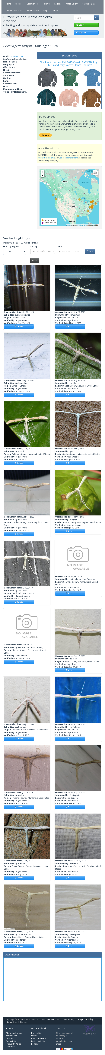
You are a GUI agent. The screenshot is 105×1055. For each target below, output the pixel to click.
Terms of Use (53, 1019)
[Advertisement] (52, 979)
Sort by (33, 246)
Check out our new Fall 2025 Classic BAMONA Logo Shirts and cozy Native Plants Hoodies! (69, 64)
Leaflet (68, 225)
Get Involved (33, 3)
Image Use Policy (85, 1019)
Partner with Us (38, 1041)
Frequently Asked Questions (13, 1045)
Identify (47, 3)
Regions (57, 3)
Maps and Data (89, 3)
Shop (45, 10)
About (18, 3)
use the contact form (68, 157)
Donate (55, 10)
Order (59, 246)
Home (8, 3)
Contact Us (12, 1022)
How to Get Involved (36, 1034)
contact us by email (47, 157)
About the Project (14, 1033)
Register (34, 1044)
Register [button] (81, 32)
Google (82, 225)
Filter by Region (11, 246)
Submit (90, 251)
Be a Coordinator (38, 1038)
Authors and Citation (11, 1037)
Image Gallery (71, 3)
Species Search (32, 10)
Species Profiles (13, 10)
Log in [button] (80, 25)
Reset (34, 260)
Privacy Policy (68, 1019)
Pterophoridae (17, 56)
